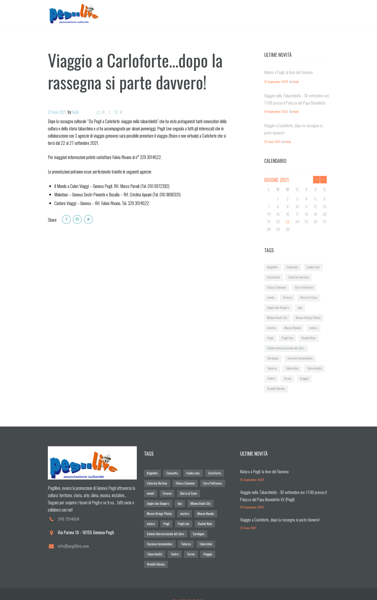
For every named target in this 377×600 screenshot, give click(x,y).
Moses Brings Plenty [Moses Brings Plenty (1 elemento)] (308, 317)
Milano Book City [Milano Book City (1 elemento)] (277, 317)
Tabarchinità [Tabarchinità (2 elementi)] (313, 367)
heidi (77, 112)
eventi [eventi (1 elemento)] (270, 297)
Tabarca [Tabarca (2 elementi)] (272, 367)
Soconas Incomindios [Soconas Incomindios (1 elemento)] (300, 357)
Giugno (276, 179)
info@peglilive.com (73, 545)
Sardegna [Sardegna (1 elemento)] (272, 357)
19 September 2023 (276, 111)
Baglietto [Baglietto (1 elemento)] (272, 267)
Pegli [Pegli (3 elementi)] (270, 337)
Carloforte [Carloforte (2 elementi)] (273, 277)
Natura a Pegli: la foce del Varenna (289, 72)
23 (287, 222)
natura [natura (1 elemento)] (313, 327)
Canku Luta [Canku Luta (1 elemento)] (313, 267)
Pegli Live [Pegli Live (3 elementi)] (287, 337)
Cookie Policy (197, 588)
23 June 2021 (58, 112)
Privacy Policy (180, 588)
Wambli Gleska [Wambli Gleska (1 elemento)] (276, 388)
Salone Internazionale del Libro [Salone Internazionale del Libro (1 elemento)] (285, 347)
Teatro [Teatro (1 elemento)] (271, 377)
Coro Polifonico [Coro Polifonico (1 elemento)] (304, 287)
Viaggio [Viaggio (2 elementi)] (303, 377)
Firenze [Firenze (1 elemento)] (287, 297)
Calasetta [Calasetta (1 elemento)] (292, 267)
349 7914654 (69, 518)
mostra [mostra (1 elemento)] (271, 327)
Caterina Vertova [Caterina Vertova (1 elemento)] (298, 277)
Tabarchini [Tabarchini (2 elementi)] (291, 367)
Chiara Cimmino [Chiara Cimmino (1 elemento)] (276, 287)
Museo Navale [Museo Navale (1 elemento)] (292, 327)
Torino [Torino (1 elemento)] (287, 377)
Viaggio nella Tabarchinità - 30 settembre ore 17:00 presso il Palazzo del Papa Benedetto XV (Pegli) (294, 102)
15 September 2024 (276, 82)
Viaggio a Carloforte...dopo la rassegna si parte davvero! (280, 518)
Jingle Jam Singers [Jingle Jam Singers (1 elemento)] (278, 307)
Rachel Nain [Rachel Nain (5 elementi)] (309, 337)
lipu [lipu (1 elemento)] (300, 307)
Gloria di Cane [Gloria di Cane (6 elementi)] (308, 297)
